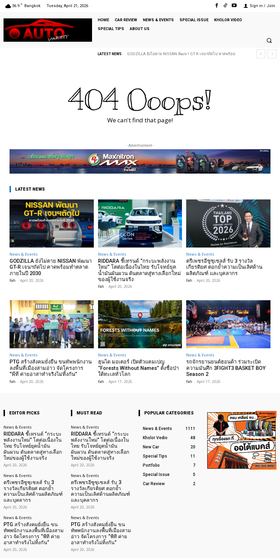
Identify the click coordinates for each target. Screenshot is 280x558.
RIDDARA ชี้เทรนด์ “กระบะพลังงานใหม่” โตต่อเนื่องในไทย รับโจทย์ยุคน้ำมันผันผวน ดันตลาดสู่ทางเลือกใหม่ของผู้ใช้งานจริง (137, 269)
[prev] (260, 54)
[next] (272, 54)
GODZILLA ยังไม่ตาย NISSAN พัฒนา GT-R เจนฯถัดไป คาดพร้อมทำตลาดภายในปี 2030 (50, 266)
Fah (13, 278)
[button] (269, 40)
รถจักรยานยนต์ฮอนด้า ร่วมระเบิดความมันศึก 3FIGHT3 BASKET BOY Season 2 (228, 361)
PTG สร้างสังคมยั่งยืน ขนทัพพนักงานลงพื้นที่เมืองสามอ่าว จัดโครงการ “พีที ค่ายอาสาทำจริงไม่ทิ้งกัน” (51, 364)
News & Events (23, 254)
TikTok (235, 547)
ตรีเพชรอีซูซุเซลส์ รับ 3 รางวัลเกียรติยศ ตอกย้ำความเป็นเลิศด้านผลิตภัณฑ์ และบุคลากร (224, 266)
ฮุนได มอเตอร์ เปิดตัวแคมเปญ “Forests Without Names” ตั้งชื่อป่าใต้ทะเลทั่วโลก (137, 361)
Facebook (200, 547)
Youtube (268, 547)
